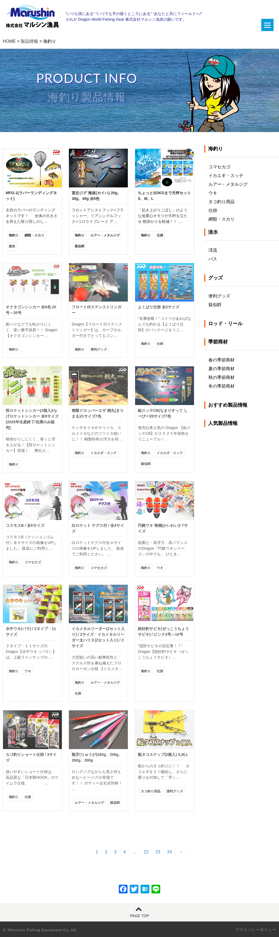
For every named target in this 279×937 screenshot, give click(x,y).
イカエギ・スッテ (225, 175)
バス (212, 259)
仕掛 (212, 210)
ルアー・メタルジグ (228, 184)
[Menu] (267, 25)
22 (146, 852)
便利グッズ (219, 296)
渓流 (212, 250)
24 (169, 852)
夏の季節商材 (221, 368)
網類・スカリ (221, 219)
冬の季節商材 (221, 386)
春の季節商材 (221, 360)
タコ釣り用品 (221, 201)
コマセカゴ (219, 167)
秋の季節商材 (221, 377)
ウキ (212, 193)
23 (157, 852)
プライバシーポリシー (255, 929)
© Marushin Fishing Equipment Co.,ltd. (40, 929)
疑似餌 (215, 304)
